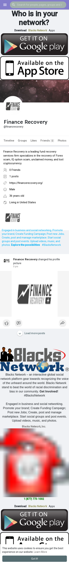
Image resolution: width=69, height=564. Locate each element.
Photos (62, 140)
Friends (47, 140)
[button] (38, 4)
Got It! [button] (34, 558)
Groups (22, 140)
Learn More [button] (40, 551)
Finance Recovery (25, 259)
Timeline (9, 140)
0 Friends (14, 170)
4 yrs (15, 266)
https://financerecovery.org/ (26, 183)
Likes (34, 140)
